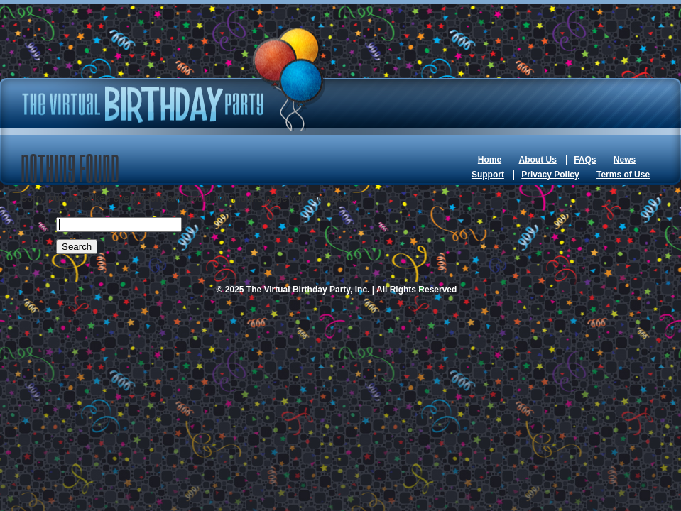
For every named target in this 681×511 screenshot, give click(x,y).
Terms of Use (623, 175)
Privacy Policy (550, 175)
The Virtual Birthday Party (173, 79)
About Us (537, 160)
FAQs (585, 160)
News (625, 160)
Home (489, 160)
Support (488, 175)
